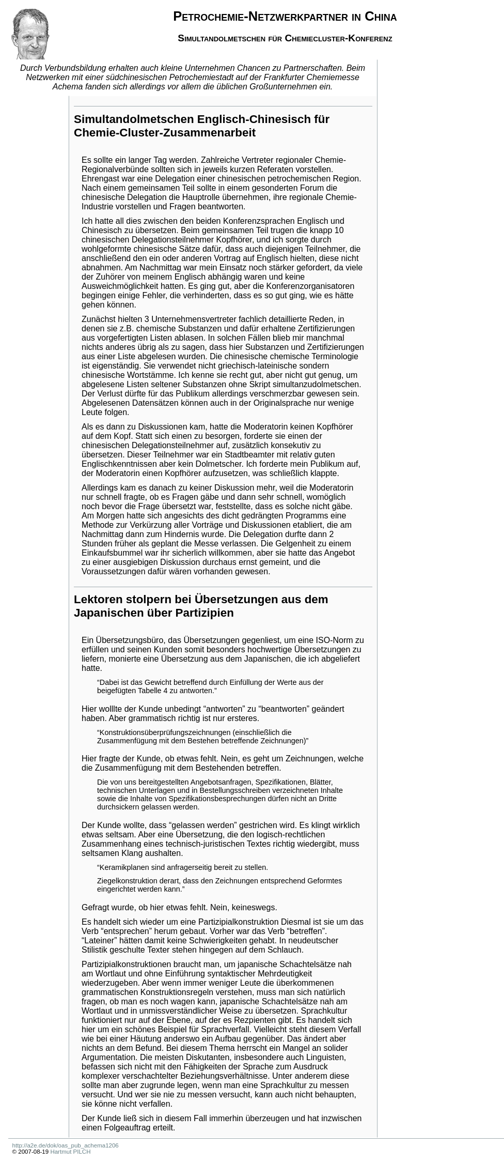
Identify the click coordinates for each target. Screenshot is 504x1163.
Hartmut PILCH (70, 1152)
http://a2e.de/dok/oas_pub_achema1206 (65, 1145)
